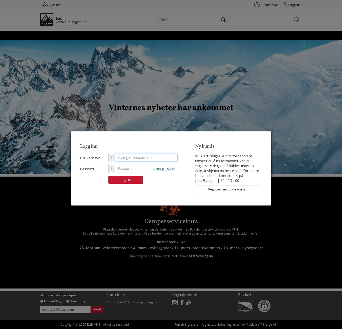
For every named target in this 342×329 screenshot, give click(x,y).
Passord (87, 168)
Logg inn (126, 179)
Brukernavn (90, 157)
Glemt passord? (163, 169)
